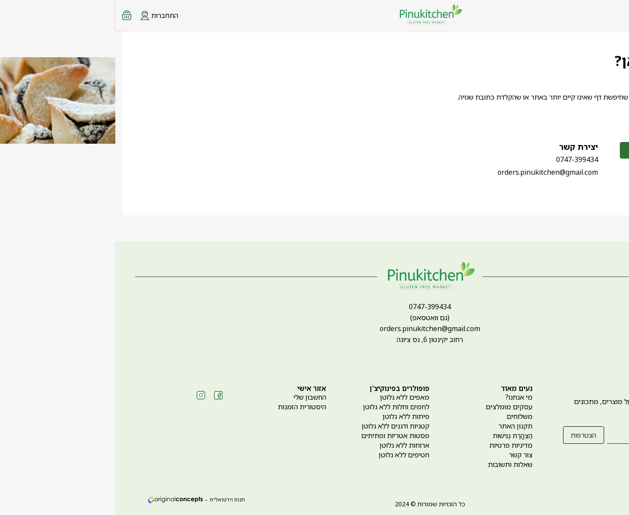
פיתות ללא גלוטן (290, 416)
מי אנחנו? (403, 397)
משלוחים (404, 416)
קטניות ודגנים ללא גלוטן (280, 426)
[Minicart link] (11, 15)
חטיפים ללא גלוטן (288, 455)
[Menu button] (615, 14)
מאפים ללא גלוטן (289, 397)
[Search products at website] (600, 15)
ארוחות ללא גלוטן (289, 445)
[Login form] (44, 15)
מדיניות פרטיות (395, 445)
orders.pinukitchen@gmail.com (432, 172)
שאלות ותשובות (395, 464)
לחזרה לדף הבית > (565, 116)
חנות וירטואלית (112, 499)
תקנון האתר (400, 426)
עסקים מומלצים (393, 406)
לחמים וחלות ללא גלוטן (281, 406)
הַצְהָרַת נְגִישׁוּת (397, 435)
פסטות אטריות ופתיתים (280, 435)
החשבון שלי (194, 397)
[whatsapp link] (616, 499)
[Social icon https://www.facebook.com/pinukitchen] (103, 395)
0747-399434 (462, 159)
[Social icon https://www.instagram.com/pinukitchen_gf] (85, 395)
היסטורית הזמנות (186, 406)
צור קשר (405, 455)
